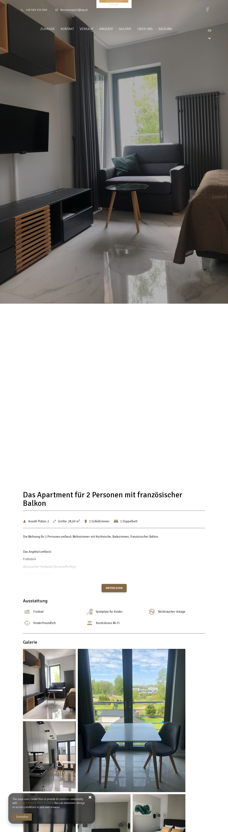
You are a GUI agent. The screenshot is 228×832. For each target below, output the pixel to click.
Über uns (153, 29)
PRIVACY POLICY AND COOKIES (35, 803)
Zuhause (55, 29)
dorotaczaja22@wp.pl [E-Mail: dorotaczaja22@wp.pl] (74, 10)
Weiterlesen (114, 588)
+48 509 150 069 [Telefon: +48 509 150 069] (36, 10)
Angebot (114, 29)
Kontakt (75, 29)
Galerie (133, 29)
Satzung (173, 29)
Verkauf (94, 29)
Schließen (22, 817)
